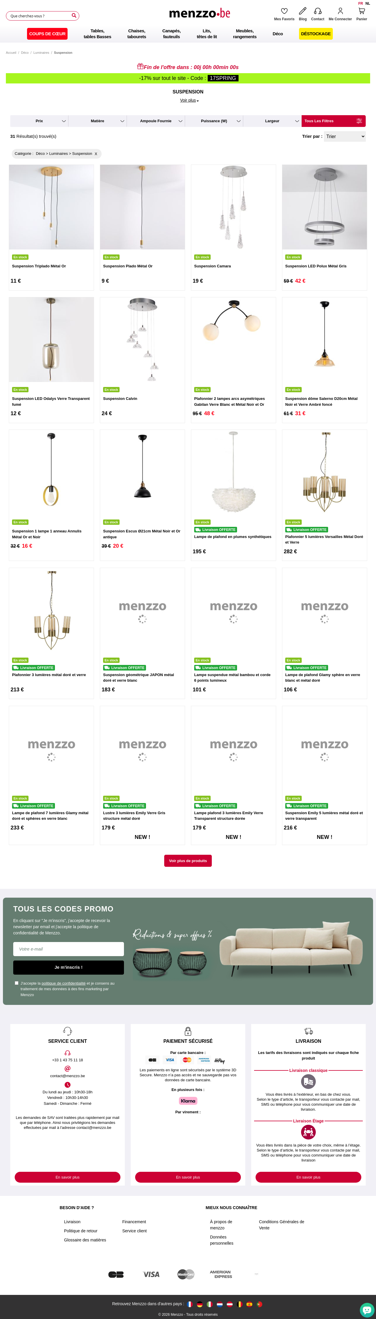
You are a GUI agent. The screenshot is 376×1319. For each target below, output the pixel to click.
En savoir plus (68, 1177)
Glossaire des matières (85, 1240)
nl (367, 3)
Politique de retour (81, 1231)
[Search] (74, 15)
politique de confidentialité (64, 983)
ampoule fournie (156, 121)
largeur (272, 121)
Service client (134, 1231)
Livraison (72, 1221)
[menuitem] (47, 34)
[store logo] (199, 16)
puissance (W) (214, 121)
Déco (25, 52)
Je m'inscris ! (69, 967)
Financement (134, 1221)
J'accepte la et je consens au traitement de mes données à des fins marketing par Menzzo (65, 989)
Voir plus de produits (188, 861)
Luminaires (41, 52)
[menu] (188, 34)
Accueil (11, 52)
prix (39, 121)
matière (97, 121)
